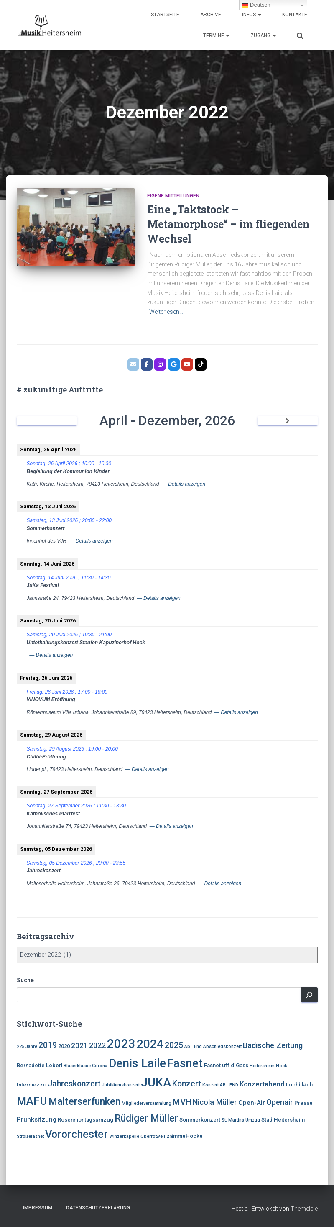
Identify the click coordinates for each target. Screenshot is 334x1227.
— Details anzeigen (183, 484)
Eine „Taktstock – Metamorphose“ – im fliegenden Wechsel (228, 224)
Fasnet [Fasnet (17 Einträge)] (185, 1063)
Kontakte (294, 15)
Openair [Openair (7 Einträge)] (279, 1102)
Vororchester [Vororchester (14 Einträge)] (76, 1134)
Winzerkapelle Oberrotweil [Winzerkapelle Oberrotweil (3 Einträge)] (137, 1136)
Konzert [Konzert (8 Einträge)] (186, 1084)
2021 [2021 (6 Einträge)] (79, 1045)
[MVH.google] (174, 364)
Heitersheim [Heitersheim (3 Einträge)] (262, 1065)
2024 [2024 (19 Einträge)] (150, 1044)
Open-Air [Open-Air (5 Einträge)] (251, 1103)
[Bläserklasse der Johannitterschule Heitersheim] (187, 364)
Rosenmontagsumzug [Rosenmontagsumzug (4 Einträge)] (85, 1120)
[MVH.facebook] (147, 364)
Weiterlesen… (166, 311)
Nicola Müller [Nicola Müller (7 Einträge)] (215, 1102)
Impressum (37, 1208)
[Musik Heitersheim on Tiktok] (201, 364)
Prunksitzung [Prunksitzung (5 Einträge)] (36, 1119)
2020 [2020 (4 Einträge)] (64, 1046)
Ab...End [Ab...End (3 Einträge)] (193, 1046)
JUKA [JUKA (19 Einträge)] (156, 1082)
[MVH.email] (133, 364)
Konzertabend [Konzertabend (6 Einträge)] (262, 1084)
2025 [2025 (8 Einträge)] (174, 1045)
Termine (216, 35)
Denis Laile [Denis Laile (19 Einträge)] (137, 1063)
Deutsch (256, 5)
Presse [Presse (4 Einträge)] (303, 1103)
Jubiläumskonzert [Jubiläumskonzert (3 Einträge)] (121, 1085)
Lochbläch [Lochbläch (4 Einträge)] (299, 1084)
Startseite (165, 15)
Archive (210, 15)
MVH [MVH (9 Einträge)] (182, 1102)
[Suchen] (309, 994)
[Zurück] (47, 421)
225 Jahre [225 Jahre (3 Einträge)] (27, 1046)
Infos (251, 15)
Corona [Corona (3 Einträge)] (99, 1065)
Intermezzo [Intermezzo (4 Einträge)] (31, 1084)
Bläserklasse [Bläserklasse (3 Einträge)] (77, 1065)
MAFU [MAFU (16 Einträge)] (32, 1100)
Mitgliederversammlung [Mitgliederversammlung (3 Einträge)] (146, 1103)
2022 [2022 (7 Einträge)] (97, 1045)
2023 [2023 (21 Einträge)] (121, 1044)
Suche (25, 980)
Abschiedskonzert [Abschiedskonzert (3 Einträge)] (222, 1046)
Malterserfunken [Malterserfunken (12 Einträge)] (84, 1101)
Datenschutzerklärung (98, 1208)
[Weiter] (288, 421)
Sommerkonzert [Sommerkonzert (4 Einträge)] (199, 1120)
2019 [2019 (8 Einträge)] (47, 1045)
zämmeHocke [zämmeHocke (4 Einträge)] (184, 1136)
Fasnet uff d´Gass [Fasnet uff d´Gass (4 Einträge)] (226, 1065)
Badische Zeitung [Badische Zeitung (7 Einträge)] (273, 1045)
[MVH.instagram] (160, 364)
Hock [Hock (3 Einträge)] (281, 1065)
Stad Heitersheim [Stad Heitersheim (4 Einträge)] (283, 1120)
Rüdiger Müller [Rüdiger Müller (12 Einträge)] (146, 1118)
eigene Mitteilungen (173, 196)
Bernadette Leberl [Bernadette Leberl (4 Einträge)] (39, 1065)
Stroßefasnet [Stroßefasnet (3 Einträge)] (30, 1136)
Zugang (263, 35)
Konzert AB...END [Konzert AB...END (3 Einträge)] (220, 1085)
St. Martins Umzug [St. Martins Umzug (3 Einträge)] (241, 1120)
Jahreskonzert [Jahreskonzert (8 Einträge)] (74, 1084)
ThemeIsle (304, 1208)
